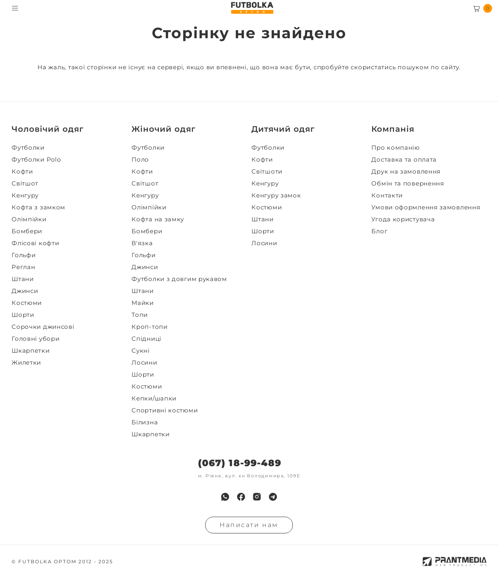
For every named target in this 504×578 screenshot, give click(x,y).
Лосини (144, 362)
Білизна (144, 422)
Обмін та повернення (407, 183)
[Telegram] (273, 497)
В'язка (142, 243)
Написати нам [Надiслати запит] (249, 525)
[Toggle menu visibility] (15, 8)
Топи (139, 314)
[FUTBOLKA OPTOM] (252, 8)
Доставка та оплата (404, 159)
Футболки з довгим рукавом (179, 279)
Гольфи (23, 255)
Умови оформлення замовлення (425, 207)
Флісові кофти (35, 243)
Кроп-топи (149, 326)
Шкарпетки (30, 350)
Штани (23, 279)
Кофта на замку (157, 219)
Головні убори (35, 338)
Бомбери (27, 231)
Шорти (23, 314)
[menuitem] (69, 147)
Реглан (23, 267)
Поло (140, 159)
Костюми (27, 303)
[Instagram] (257, 497)
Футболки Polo (36, 159)
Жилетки (26, 362)
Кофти (22, 171)
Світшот (25, 183)
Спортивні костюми (164, 410)
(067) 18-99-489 (239, 463)
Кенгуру (25, 195)
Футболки (28, 147)
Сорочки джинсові (43, 326)
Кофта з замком (38, 207)
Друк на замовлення (406, 171)
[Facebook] (241, 497)
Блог (379, 231)
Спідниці (146, 338)
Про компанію (395, 147)
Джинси (25, 291)
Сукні (140, 350)
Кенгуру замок (276, 195)
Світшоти (266, 171)
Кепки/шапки (153, 398)
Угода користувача (403, 219)
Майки (142, 303)
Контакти (387, 195)
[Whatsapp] (225, 497)
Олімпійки (29, 219)
